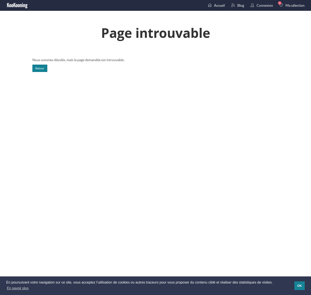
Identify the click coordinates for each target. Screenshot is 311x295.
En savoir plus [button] (18, 288)
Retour (39, 68)
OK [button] (299, 285)
